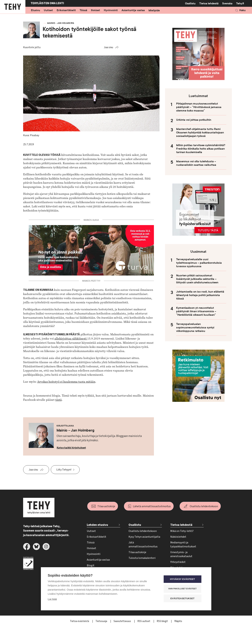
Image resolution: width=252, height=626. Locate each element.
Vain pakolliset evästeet (183, 589)
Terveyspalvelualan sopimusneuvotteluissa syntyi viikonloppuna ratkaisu (195, 327)
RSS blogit (162, 621)
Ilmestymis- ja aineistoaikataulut (181, 554)
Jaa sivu (108, 47)
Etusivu (35, 10)
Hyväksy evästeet (183, 579)
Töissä (83, 10)
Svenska (227, 3)
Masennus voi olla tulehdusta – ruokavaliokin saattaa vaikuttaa (196, 163)
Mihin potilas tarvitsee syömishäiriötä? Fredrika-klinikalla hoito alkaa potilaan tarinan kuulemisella (200, 148)
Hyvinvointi (111, 10)
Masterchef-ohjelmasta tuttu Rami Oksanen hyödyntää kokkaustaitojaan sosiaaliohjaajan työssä (200, 132)
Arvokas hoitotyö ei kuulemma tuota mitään (66, 382)
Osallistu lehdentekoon (204, 506)
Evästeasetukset (183, 598)
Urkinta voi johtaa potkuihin (193, 120)
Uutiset (48, 10)
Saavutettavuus (122, 621)
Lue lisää (52, 599)
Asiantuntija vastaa (133, 10)
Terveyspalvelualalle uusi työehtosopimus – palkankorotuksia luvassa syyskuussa (199, 263)
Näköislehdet (178, 537)
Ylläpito (178, 621)
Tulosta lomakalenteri (142, 558)
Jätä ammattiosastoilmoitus (143, 544)
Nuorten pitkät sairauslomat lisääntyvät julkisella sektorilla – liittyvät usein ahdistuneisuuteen (197, 279)
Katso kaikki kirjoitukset (71, 448)
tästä (58, 400)
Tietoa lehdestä (208, 3)
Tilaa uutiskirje (106, 506)
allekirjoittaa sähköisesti (70, 339)
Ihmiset (95, 10)
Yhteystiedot (178, 562)
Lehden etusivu (97, 525)
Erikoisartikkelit (66, 10)
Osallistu (190, 3)
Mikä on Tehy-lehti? (182, 531)
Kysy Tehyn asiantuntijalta (144, 537)
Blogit (90, 565)
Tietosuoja (101, 621)
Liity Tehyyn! (63, 470)
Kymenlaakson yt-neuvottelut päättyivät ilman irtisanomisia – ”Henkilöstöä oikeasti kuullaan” (196, 311)
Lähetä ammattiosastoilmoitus (152, 506)
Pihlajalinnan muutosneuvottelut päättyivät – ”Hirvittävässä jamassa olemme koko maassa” (198, 107)
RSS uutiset (144, 621)
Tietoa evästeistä (80, 621)
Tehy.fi (240, 3)
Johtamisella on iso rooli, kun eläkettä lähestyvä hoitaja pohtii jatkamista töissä (200, 295)
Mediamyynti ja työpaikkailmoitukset (183, 544)
